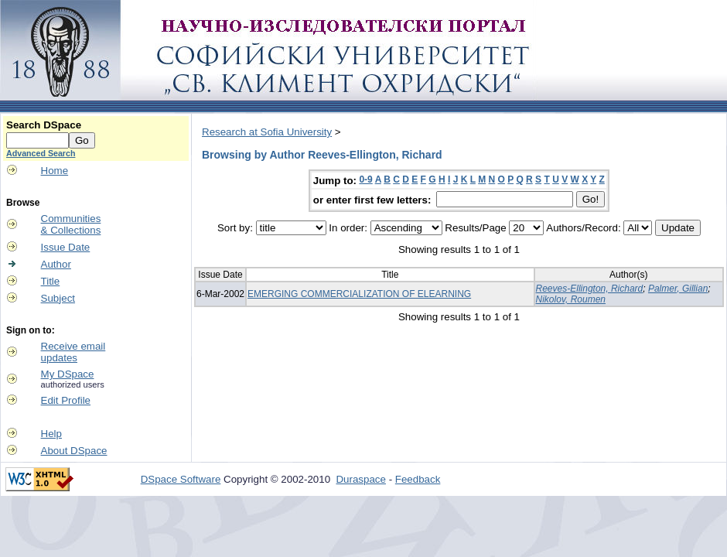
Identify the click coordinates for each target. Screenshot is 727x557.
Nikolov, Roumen (571, 299)
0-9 (365, 179)
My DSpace (67, 374)
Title (50, 281)
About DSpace (74, 450)
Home (55, 170)
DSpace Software (181, 479)
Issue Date (65, 247)
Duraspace (360, 479)
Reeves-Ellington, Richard (589, 288)
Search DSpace (43, 125)
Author (56, 264)
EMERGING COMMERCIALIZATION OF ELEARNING (359, 294)
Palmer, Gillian (678, 288)
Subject (58, 298)
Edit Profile (65, 400)
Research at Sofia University (267, 132)
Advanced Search (40, 153)
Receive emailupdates (73, 352)
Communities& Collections (71, 224)
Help (51, 433)
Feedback (418, 479)
